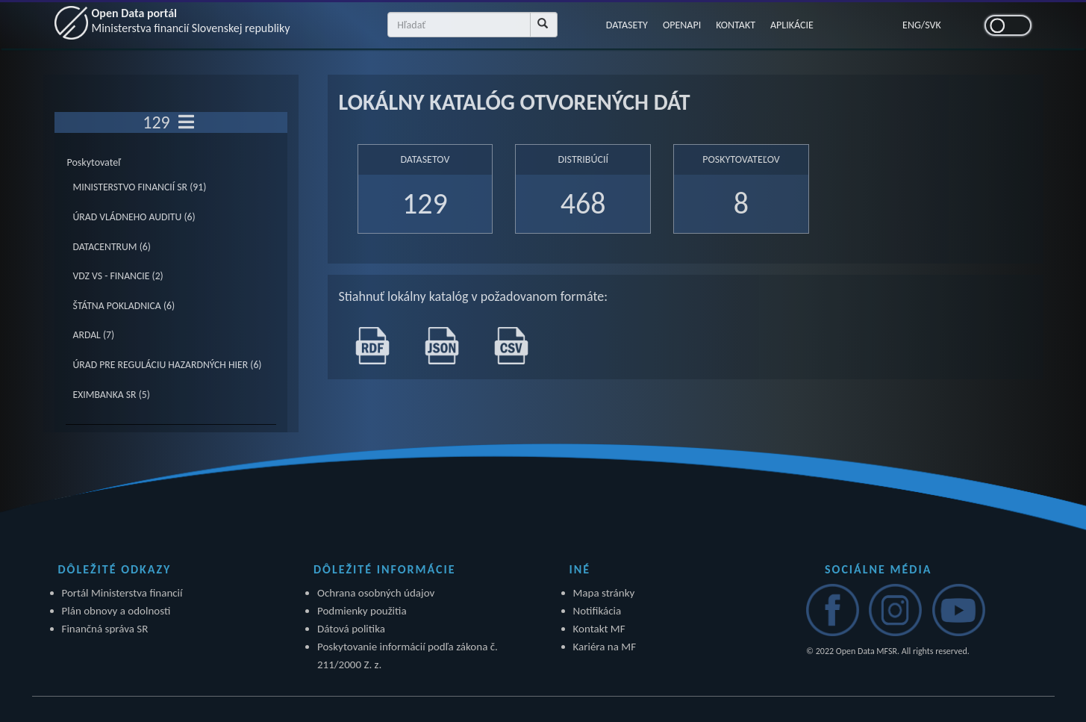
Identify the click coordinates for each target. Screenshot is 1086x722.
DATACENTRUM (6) (112, 246)
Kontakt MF (599, 628)
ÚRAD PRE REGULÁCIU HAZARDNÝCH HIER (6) (167, 364)
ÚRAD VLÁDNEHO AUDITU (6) (134, 217)
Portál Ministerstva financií (122, 593)
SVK (933, 25)
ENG (911, 25)
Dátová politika (351, 628)
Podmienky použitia (362, 610)
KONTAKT (735, 25)
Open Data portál (191, 20)
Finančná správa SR (105, 628)
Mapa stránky (604, 593)
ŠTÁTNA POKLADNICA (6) (124, 305)
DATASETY (627, 25)
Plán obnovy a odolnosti (116, 610)
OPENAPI (682, 25)
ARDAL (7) (94, 335)
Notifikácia (597, 610)
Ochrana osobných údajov (375, 593)
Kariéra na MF (605, 646)
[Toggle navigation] (186, 122)
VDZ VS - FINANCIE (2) (118, 276)
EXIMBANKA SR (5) (111, 394)
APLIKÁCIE (792, 25)
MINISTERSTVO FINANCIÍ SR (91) (140, 187)
